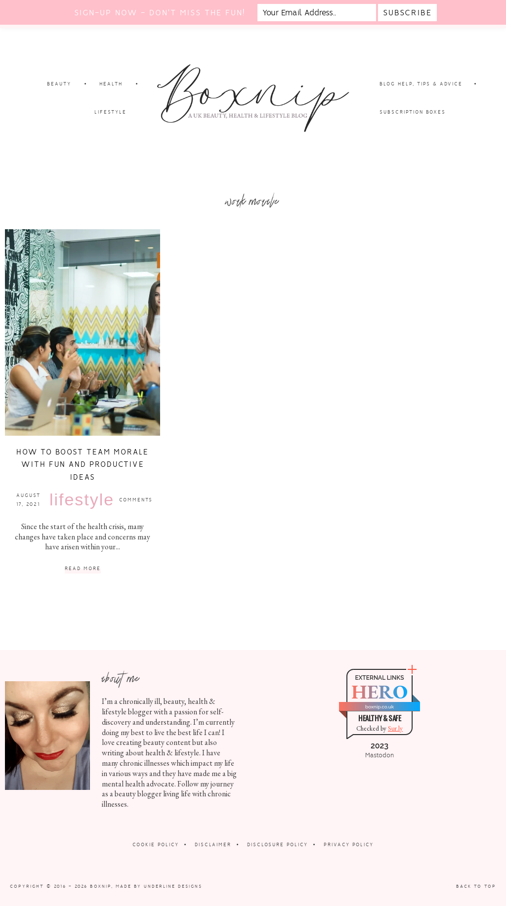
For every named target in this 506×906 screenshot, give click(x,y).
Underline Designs (173, 886)
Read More (83, 569)
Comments (136, 499)
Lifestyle (81, 499)
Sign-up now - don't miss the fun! (159, 12)
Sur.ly (395, 728)
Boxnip (100, 886)
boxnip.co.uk (379, 706)
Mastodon (379, 755)
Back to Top (476, 886)
